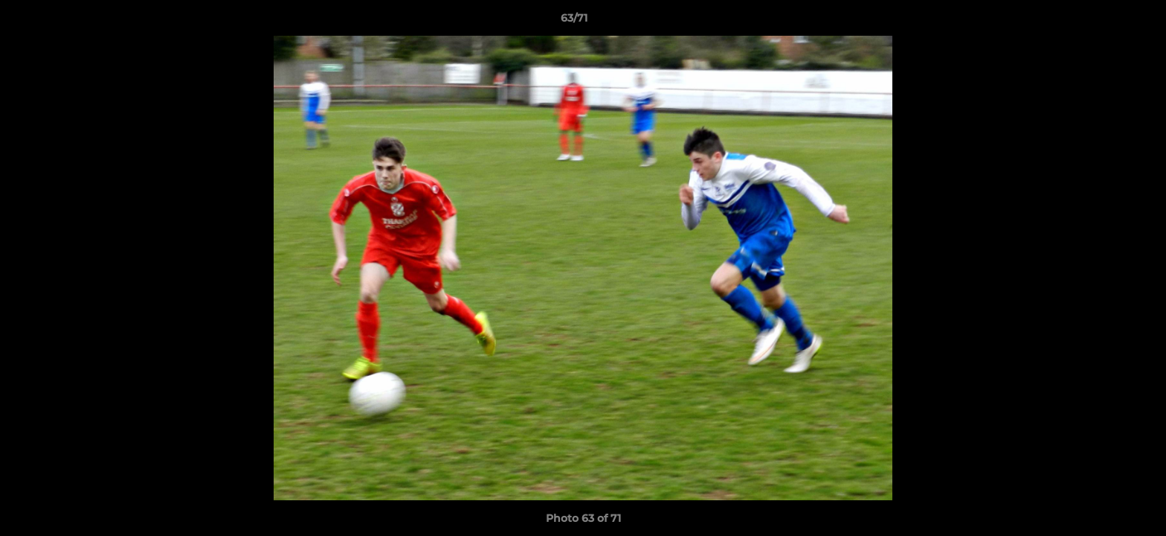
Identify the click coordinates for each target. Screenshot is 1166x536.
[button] (1103, 21)
